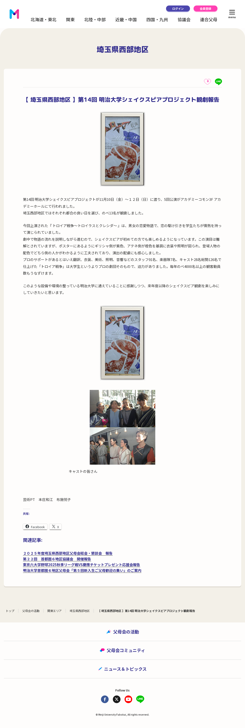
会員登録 (205, 8)
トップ (10, 611)
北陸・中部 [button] (95, 19)
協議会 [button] (184, 19)
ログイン (178, 8)
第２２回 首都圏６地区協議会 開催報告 (57, 558)
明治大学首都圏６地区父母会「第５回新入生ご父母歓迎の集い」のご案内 (82, 570)
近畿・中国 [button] (126, 19)
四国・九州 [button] (157, 19)
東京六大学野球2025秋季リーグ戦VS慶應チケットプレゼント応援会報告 (81, 564)
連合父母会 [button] (211, 19)
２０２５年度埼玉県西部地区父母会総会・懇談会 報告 (68, 553)
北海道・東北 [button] (43, 19)
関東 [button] (70, 19)
